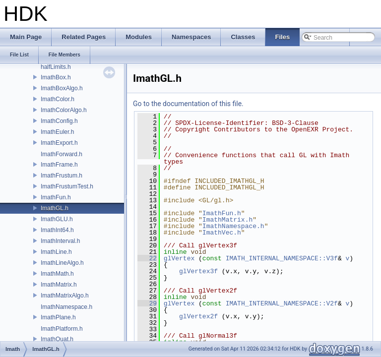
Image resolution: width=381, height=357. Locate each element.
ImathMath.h (57, 273)
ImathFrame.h (59, 164)
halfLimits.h (56, 66)
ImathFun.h (56, 197)
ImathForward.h (61, 154)
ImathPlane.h (58, 317)
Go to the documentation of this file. (188, 104)
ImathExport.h (59, 142)
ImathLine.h (56, 251)
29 (147, 303)
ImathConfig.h (59, 121)
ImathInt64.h (57, 230)
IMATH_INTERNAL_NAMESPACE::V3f (282, 258)
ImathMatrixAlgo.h (65, 295)
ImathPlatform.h (62, 328)
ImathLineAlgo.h (62, 262)
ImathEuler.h (57, 131)
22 (147, 258)
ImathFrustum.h (61, 175)
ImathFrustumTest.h (67, 186)
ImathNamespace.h (66, 306)
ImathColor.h (57, 99)
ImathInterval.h (60, 241)
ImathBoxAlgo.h (62, 88)
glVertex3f (198, 271)
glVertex (179, 258)
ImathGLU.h (57, 219)
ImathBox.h (56, 77)
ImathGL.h (54, 208)
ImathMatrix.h (59, 284)
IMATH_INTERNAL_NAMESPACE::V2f (282, 303)
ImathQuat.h (57, 339)
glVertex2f (198, 316)
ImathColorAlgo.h (64, 110)
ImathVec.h (221, 232)
